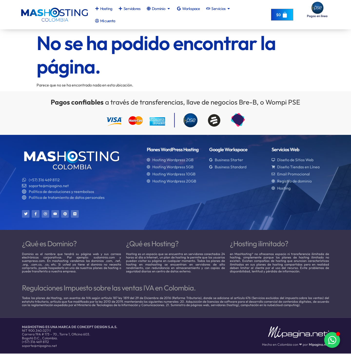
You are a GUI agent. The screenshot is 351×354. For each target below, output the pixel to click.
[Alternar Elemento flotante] (332, 340)
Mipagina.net (319, 345)
